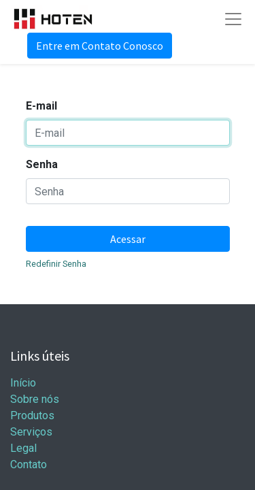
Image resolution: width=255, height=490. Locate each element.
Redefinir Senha (56, 264)
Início (23, 382)
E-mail (41, 105)
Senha (42, 164)
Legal (23, 448)
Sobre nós (34, 399)
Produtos (32, 415)
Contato (28, 464)
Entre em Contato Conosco (99, 45)
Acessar (128, 239)
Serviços (31, 431)
